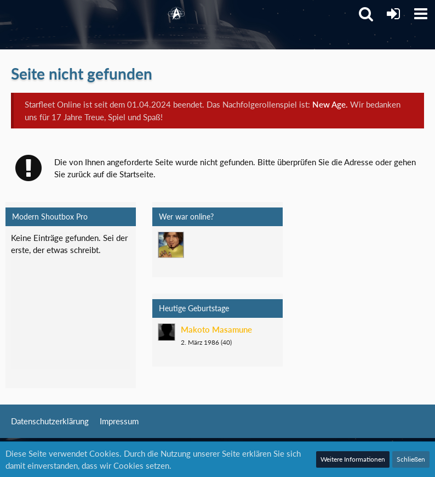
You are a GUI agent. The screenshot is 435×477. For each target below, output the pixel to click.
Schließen (411, 459)
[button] (421, 14)
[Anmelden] (393, 14)
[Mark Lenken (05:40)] (171, 245)
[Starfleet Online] (176, 14)
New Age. (330, 104)
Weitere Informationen (352, 459)
